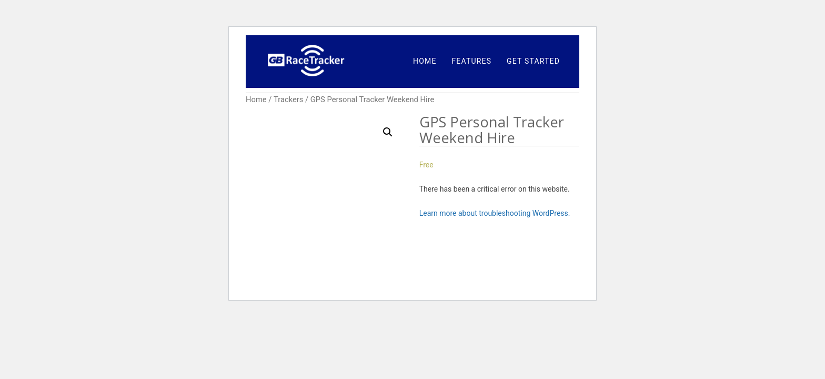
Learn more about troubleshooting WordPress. (494, 213)
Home (256, 99)
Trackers (288, 99)
